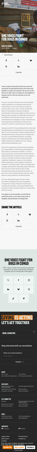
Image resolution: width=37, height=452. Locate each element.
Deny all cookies (19, 447)
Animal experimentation (26, 386)
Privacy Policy (23, 436)
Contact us (22, 438)
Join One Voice (23, 404)
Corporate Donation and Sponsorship (26, 402)
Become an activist (7, 404)
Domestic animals (7, 391)
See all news (7, 55)
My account (5, 438)
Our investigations (24, 416)
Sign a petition (23, 406)
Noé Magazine (23, 418)
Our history (22, 374)
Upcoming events (7, 418)
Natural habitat (23, 391)
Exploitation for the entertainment (7, 387)
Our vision (4, 374)
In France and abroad (25, 376)
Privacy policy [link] (18, 450)
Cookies (4, 441)
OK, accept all (8, 447)
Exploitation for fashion (8, 389)
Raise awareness (6, 406)
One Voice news (6, 416)
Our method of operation (9, 376)
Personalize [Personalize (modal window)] (30, 447)
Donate (3, 401)
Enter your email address (13, 353)
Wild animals (23, 389)
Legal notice (5, 436)
